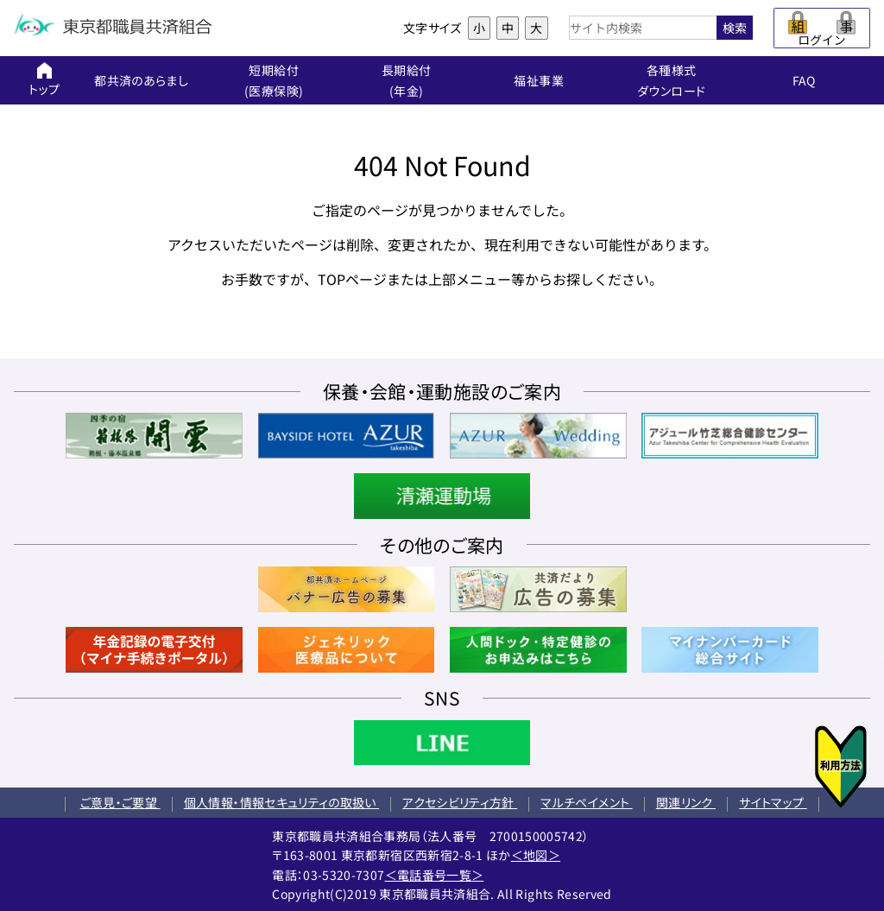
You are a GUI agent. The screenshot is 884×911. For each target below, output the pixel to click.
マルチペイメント (586, 802)
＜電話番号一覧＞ (434, 874)
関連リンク (686, 802)
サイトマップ (772, 802)
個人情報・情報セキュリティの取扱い (281, 802)
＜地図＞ (535, 855)
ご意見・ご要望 (120, 802)
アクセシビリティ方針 (459, 802)
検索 (735, 27)
